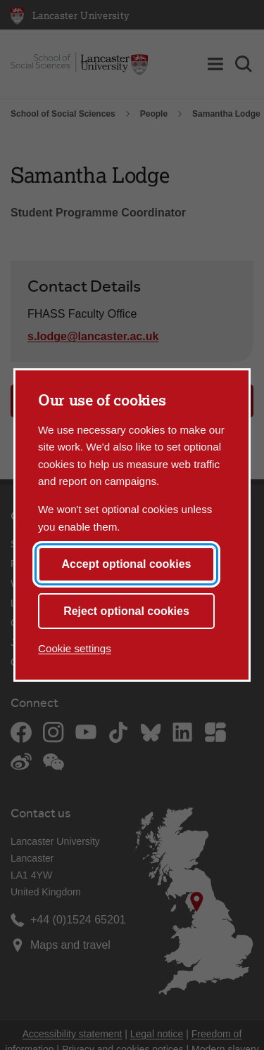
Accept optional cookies (126, 564)
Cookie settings (74, 648)
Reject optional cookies (126, 611)
